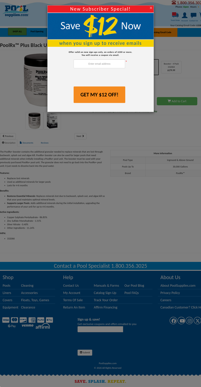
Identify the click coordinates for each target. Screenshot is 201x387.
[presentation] (101, 78)
